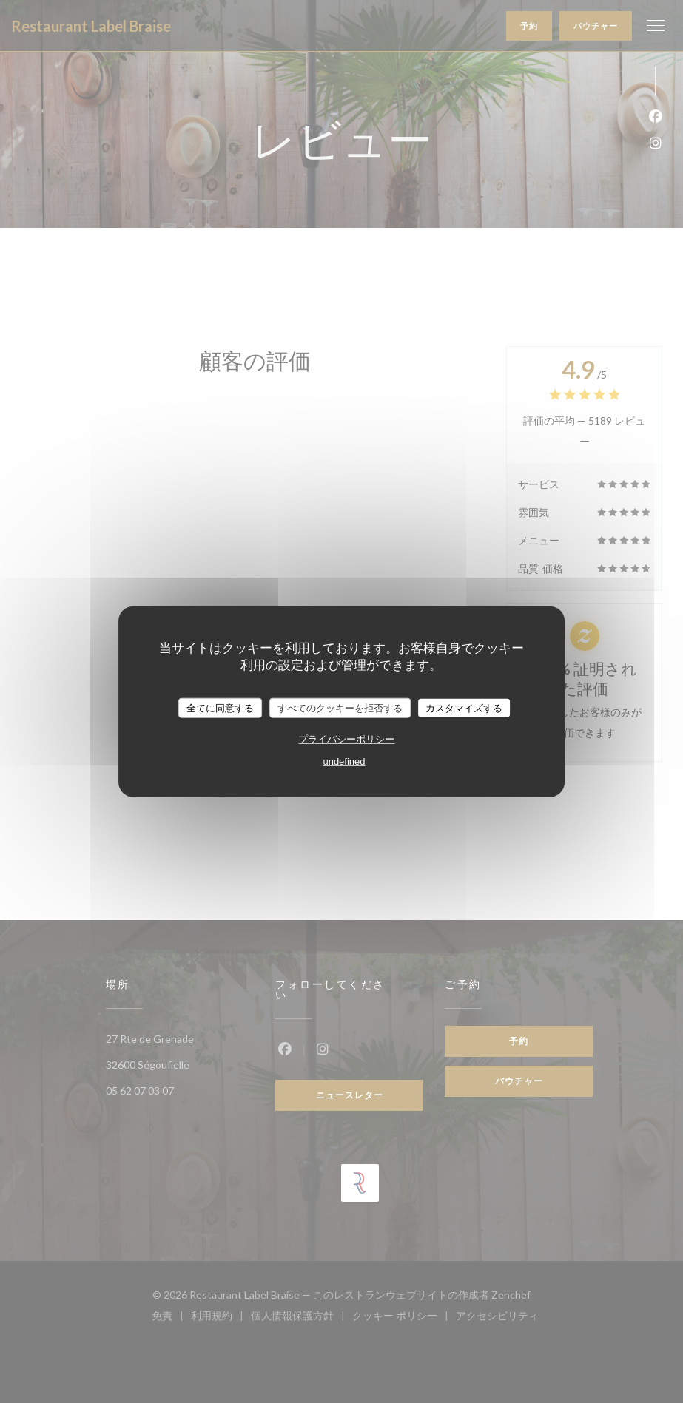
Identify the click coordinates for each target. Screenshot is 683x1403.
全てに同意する (220, 707)
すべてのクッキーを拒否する (340, 707)
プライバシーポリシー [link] (346, 739)
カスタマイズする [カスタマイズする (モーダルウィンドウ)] (463, 707)
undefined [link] (344, 761)
